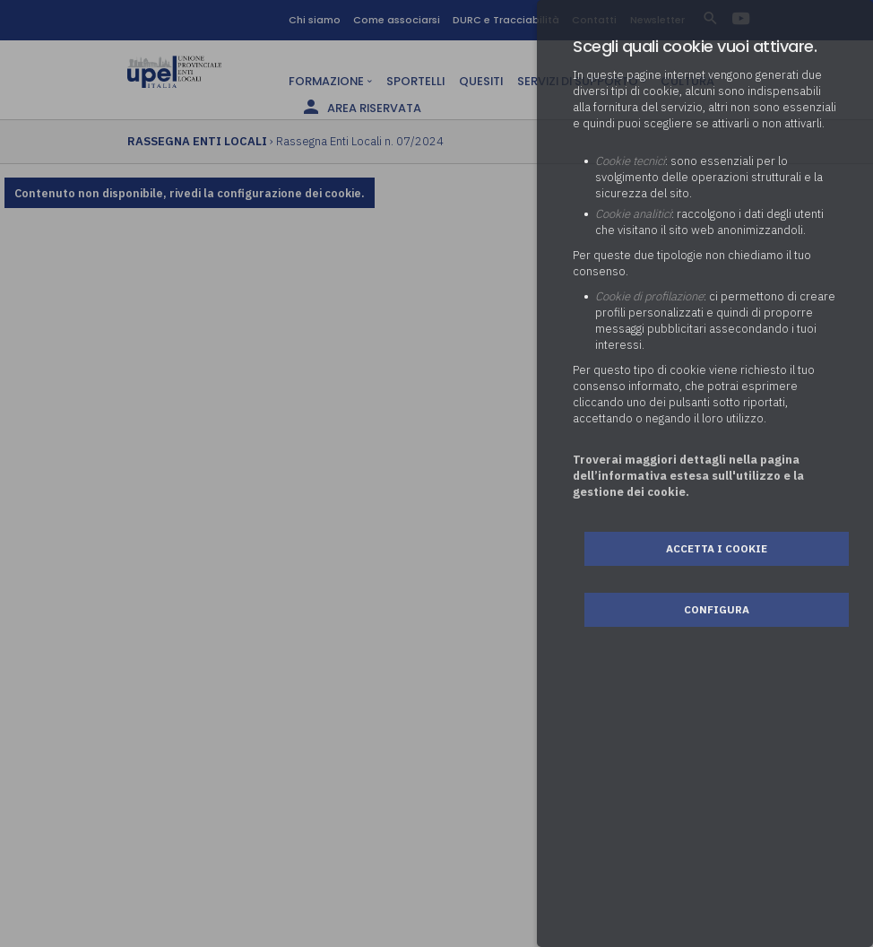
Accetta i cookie (716, 548)
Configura (716, 609)
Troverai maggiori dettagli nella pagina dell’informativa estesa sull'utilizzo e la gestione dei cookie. (688, 476)
